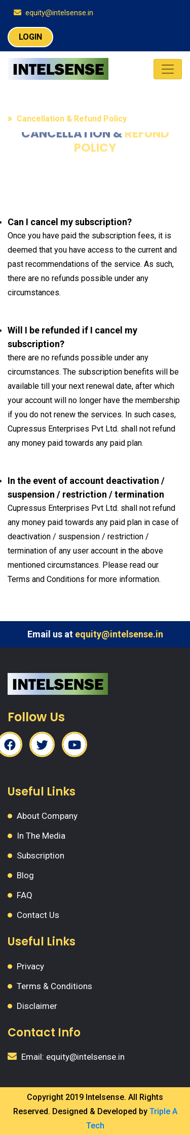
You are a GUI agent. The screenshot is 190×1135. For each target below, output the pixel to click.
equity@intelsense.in (59, 12)
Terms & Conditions (54, 986)
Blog (25, 875)
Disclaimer (37, 1006)
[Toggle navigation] (168, 69)
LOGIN (30, 37)
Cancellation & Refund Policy (72, 119)
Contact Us (38, 915)
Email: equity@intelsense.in (73, 1057)
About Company (47, 816)
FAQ (24, 895)
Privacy (30, 966)
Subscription (40, 855)
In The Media (41, 836)
